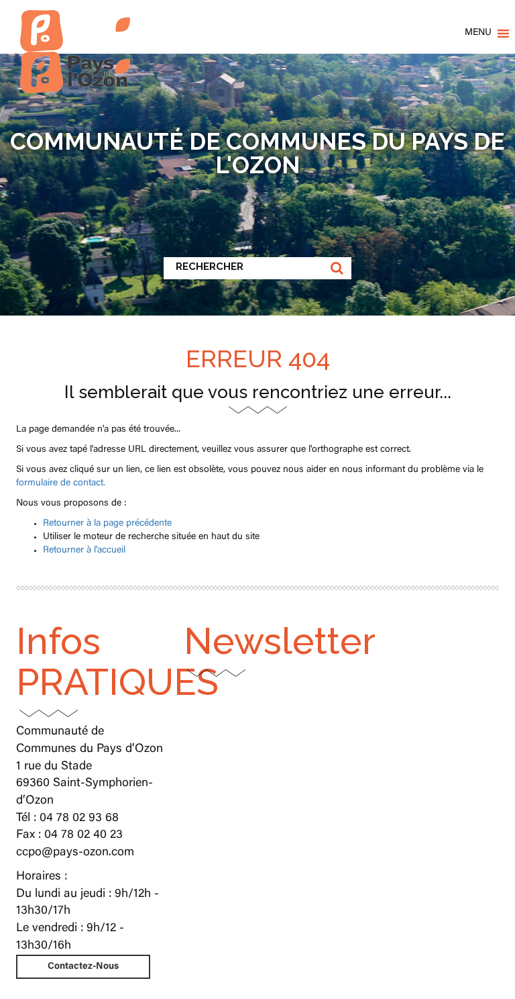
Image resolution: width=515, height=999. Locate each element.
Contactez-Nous (83, 966)
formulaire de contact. (60, 483)
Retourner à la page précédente (107, 523)
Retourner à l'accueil (84, 550)
